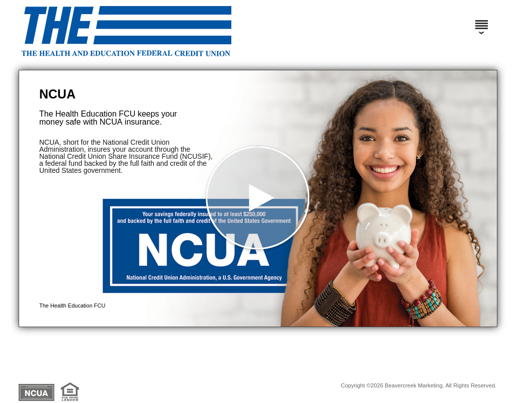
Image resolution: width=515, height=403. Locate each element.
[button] (258, 198)
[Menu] (481, 20)
